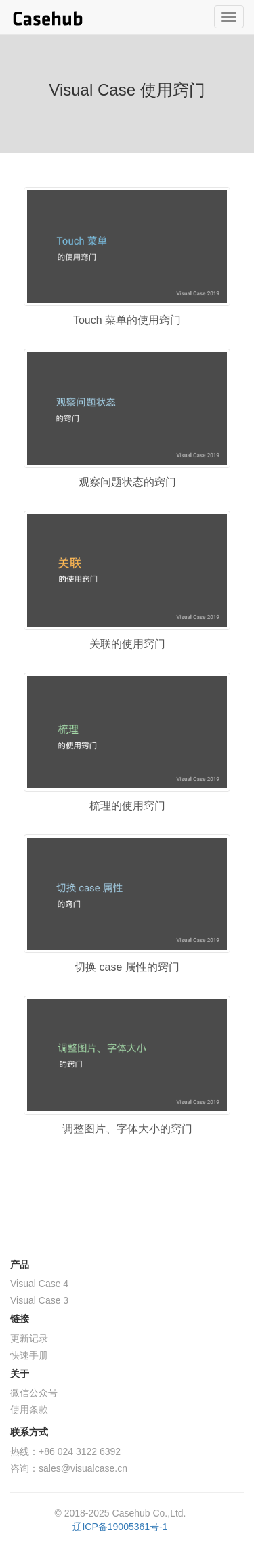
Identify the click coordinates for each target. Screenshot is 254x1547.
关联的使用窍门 (127, 644)
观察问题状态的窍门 (127, 482)
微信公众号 (34, 1392)
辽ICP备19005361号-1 (119, 1526)
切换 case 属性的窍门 (127, 967)
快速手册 (29, 1355)
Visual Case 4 (39, 1283)
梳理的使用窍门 (127, 805)
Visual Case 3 (39, 1300)
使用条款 (29, 1409)
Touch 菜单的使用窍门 (127, 320)
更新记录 (29, 1338)
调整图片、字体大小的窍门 (127, 1129)
